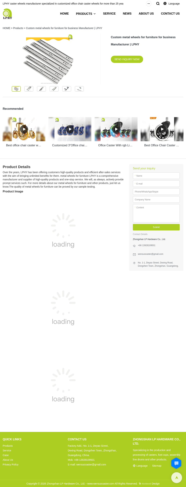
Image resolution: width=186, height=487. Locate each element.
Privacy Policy (10, 464)
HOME (64, 13)
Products (18, 28)
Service (7, 450)
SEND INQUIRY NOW (127, 59)
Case (6, 454)
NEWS (127, 13)
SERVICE (109, 13)
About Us (8, 459)
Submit (156, 226)
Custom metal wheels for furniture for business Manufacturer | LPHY (64, 28)
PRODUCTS (84, 13)
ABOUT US (146, 13)
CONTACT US (170, 13)
